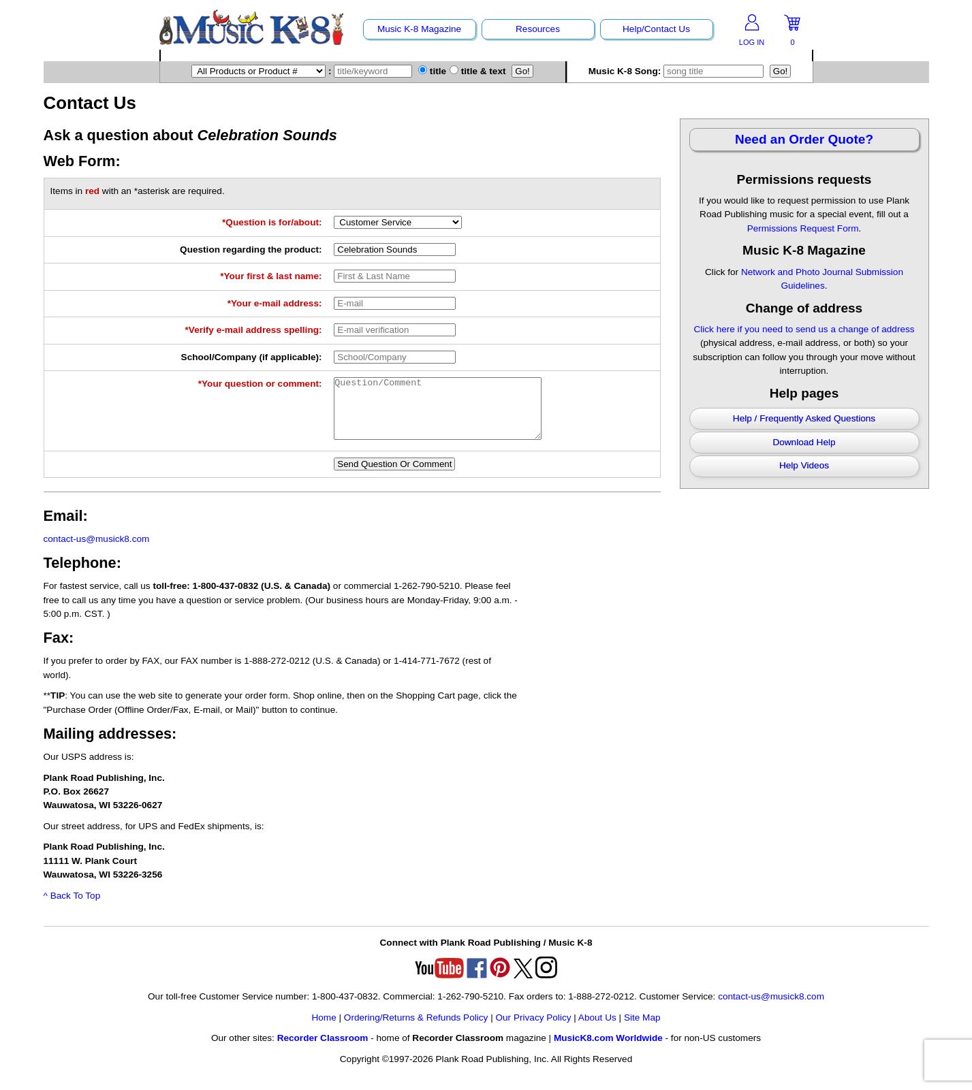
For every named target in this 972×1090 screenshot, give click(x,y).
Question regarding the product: (251, 249)
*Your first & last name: (271, 276)
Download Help (803, 442)
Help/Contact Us (656, 29)
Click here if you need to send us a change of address (803, 329)
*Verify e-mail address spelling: (253, 330)
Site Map (642, 1030)
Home (323, 1030)
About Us (597, 1030)
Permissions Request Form (803, 228)
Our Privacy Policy (533, 1030)
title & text (478, 71)
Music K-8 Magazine (419, 29)
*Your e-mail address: (275, 303)
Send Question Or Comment (394, 476)
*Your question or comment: (260, 384)
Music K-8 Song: (678, 71)
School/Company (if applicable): (251, 357)
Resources (538, 29)
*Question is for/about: (272, 222)
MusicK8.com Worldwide (608, 1050)
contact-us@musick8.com (97, 551)
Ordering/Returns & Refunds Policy (416, 1030)
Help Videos (804, 465)
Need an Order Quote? (804, 139)
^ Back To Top (72, 908)
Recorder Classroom (323, 1050)
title (432, 71)
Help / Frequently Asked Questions (804, 418)
